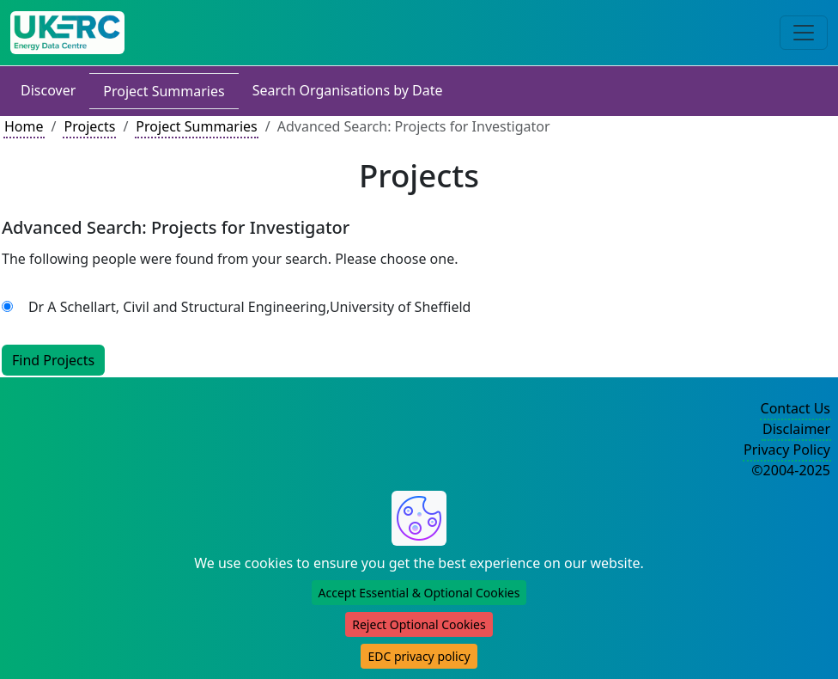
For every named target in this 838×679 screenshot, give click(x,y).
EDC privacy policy (418, 656)
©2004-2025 (790, 470)
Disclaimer (796, 428)
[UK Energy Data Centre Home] (67, 32)
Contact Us (795, 408)
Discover (48, 90)
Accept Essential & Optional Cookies (419, 592)
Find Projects (53, 360)
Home (24, 126)
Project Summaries (163, 91)
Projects (89, 126)
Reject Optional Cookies (418, 624)
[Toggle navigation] (804, 32)
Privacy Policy (787, 449)
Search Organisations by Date (347, 90)
